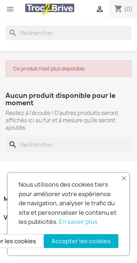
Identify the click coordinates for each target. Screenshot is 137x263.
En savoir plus (78, 222)
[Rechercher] (68, 33)
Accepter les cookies (81, 241)
